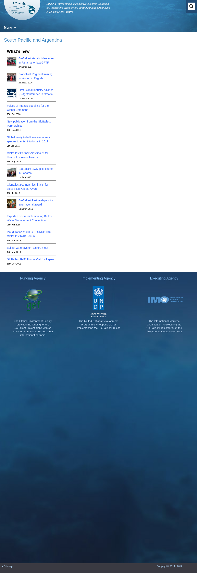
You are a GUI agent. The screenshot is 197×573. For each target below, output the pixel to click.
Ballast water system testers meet (27, 247)
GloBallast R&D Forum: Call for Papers (31, 259)
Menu (8, 27)
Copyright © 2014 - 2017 (169, 568)
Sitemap (8, 568)
